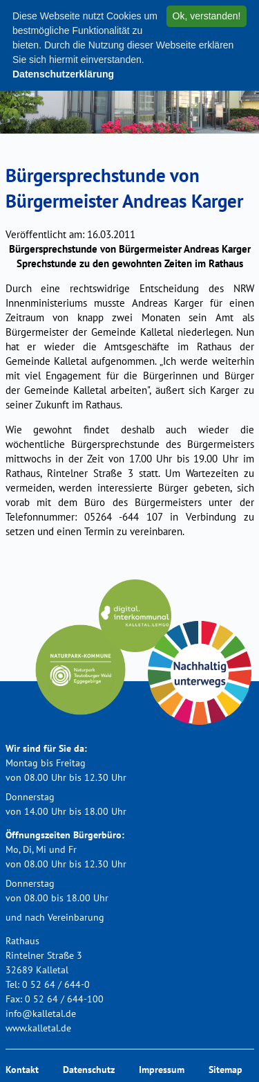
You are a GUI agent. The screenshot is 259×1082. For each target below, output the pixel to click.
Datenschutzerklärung (63, 74)
